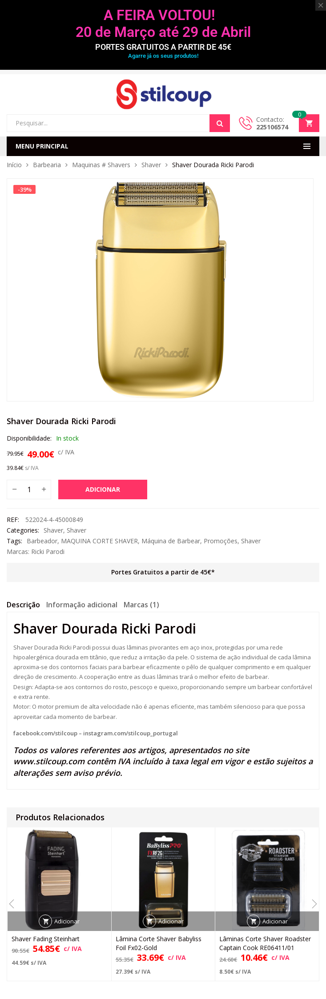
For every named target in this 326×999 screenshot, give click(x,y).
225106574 (272, 127)
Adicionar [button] (67, 921)
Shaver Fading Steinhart (46, 939)
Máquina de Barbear (170, 541)
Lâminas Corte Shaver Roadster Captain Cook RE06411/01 (265, 943)
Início (14, 164)
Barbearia (47, 164)
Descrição (23, 605)
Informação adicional (81, 605)
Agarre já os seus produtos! (163, 55)
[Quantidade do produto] (29, 489)
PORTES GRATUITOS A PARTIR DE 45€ (163, 47)
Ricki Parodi (47, 551)
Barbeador (42, 541)
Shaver (151, 164)
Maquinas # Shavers (101, 164)
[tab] (23, 606)
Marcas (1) (141, 605)
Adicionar (102, 489)
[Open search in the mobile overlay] (118, 123)
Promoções (220, 541)
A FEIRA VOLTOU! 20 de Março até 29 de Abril (163, 23)
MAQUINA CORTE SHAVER (99, 541)
